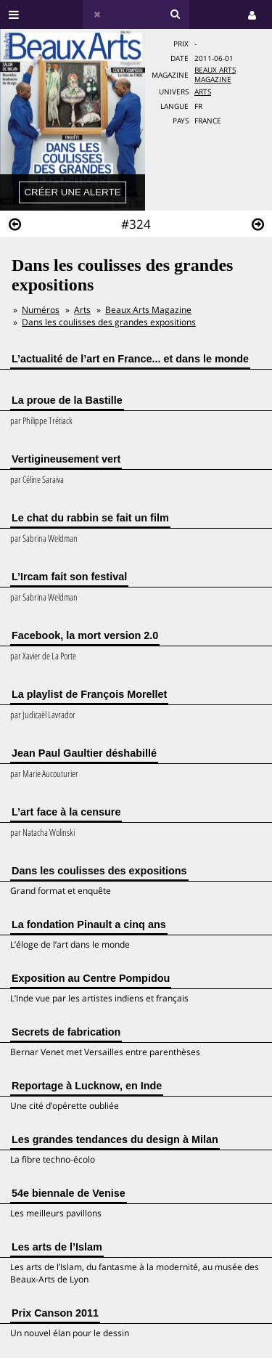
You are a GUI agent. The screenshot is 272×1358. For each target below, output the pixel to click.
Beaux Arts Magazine (215, 74)
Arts (202, 92)
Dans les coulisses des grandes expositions (109, 322)
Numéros (40, 310)
